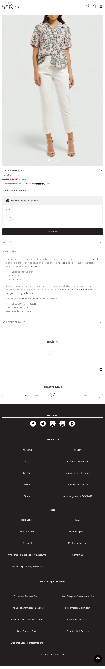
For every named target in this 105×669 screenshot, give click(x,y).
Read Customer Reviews (15, 190)
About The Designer (51, 322)
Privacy (77, 449)
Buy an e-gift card (78, 531)
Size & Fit (51, 242)
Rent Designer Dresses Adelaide (77, 596)
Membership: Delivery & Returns (27, 566)
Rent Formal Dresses (77, 619)
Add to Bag (52, 232)
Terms (27, 496)
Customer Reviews (77, 543)
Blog (27, 461)
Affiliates (27, 484)
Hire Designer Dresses (52, 581)
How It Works (27, 531)
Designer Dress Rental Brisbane (27, 642)
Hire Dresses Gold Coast (77, 607)
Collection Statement (77, 461)
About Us (27, 449)
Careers (27, 473)
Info (48, 184)
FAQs (78, 519)
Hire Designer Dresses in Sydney (27, 607)
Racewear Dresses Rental (27, 596)
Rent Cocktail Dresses (78, 631)
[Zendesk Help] (98, 659)
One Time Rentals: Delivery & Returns (27, 554)
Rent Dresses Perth (27, 631)
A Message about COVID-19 (77, 496)
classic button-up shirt (88, 259)
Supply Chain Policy (78, 484)
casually (33, 266)
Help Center (27, 519)
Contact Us (77, 554)
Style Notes (51, 251)
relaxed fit (62, 263)
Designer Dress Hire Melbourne (27, 619)
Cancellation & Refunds (78, 473)
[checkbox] (7, 200)
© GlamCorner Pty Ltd (52, 654)
